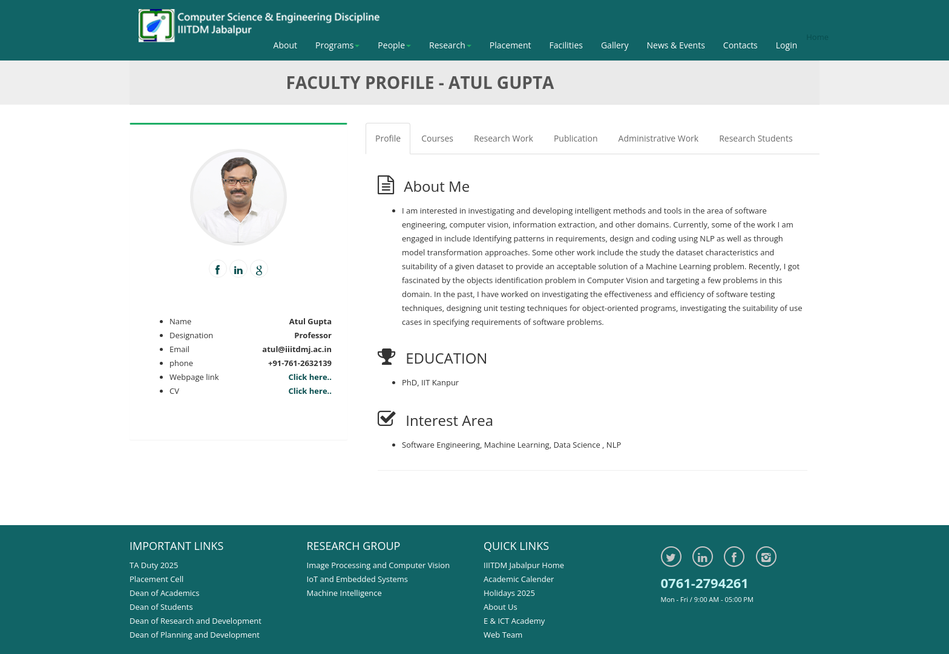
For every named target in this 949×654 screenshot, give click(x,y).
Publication (576, 138)
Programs (337, 45)
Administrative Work (659, 138)
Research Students (755, 138)
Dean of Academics (165, 592)
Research (450, 45)
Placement (510, 45)
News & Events (676, 45)
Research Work (503, 138)
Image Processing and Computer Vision (378, 565)
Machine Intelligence (344, 592)
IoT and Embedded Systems (358, 579)
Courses (437, 138)
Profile (388, 138)
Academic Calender (519, 579)
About (285, 45)
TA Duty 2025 (154, 565)
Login (786, 45)
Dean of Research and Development (195, 620)
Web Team (503, 634)
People (394, 45)
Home (817, 36)
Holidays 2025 (509, 592)
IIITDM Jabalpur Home (524, 565)
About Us (500, 606)
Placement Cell (156, 579)
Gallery (615, 45)
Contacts (740, 45)
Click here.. (310, 376)
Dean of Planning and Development (195, 634)
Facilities (566, 45)
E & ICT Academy (514, 620)
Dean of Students (161, 606)
